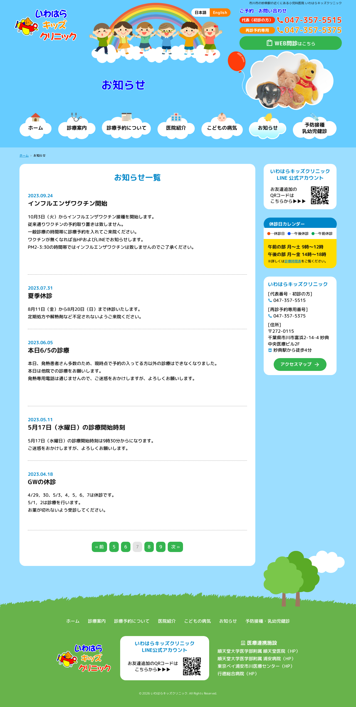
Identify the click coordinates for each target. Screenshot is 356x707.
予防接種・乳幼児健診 (267, 621)
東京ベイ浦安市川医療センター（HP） (255, 666)
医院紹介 (167, 621)
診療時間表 (292, 261)
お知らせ (228, 621)
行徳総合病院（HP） (238, 674)
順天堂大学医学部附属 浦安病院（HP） (256, 659)
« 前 (99, 547)
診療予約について (132, 621)
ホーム (24, 155)
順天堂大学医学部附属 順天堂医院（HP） (258, 651)
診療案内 (97, 621)
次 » (175, 547)
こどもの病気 (197, 621)
